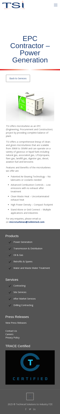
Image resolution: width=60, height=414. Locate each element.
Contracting (19, 285)
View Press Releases (16, 322)
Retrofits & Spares (22, 261)
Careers (9, 334)
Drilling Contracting (23, 305)
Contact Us (11, 330)
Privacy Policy (12, 337)
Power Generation (22, 241)
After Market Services (24, 298)
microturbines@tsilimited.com (26, 221)
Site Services (19, 292)
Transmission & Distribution (27, 248)
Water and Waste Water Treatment (31, 267)
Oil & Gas (18, 254)
